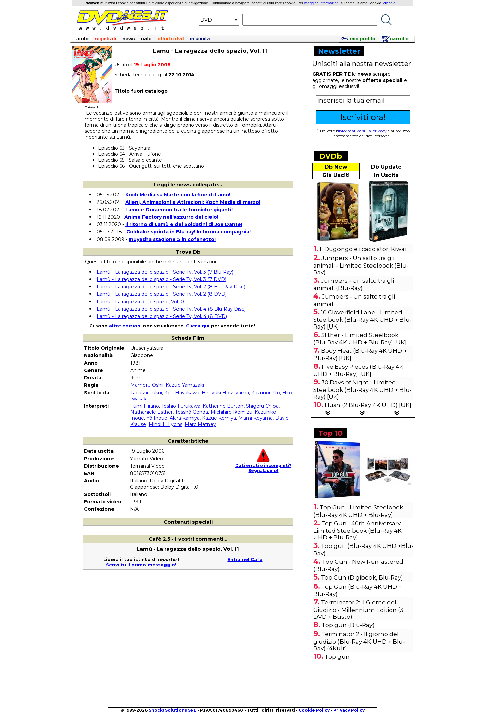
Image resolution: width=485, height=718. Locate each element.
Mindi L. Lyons (165, 424)
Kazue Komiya (219, 418)
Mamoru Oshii (146, 385)
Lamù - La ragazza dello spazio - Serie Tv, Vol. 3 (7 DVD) (161, 279)
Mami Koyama (255, 418)
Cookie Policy (314, 710)
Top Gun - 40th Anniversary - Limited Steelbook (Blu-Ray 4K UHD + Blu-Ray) (358, 530)
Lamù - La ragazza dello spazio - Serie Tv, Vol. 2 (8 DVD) (162, 294)
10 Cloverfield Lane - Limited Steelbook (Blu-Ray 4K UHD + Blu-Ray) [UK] (362, 319)
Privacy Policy (349, 710)
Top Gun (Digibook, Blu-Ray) (362, 577)
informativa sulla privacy (362, 130)
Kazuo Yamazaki (185, 385)
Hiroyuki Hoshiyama (225, 392)
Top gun (337, 656)
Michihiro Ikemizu (231, 412)
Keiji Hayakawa (181, 392)
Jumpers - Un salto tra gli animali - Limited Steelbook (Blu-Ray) (361, 265)
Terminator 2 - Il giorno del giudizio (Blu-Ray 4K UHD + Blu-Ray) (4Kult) (359, 641)
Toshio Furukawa (180, 406)
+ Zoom (92, 104)
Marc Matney (200, 424)
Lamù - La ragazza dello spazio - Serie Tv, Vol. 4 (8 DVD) (162, 316)
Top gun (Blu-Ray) (348, 625)
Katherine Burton (223, 406)
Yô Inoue (157, 418)
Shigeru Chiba (262, 406)
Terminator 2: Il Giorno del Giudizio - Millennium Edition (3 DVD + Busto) (358, 609)
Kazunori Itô (265, 392)
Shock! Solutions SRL (172, 710)
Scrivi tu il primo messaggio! (141, 564)
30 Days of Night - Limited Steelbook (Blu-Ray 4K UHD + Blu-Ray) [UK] (362, 389)
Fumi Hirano (144, 406)
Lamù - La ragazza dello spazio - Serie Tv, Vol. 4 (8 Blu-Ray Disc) (171, 309)
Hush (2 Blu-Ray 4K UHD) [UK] (368, 405)
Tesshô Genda (191, 412)
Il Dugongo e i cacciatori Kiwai (363, 249)
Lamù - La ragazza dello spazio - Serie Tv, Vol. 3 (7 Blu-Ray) (165, 272)
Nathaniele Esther (151, 412)
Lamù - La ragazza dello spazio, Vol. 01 (141, 302)
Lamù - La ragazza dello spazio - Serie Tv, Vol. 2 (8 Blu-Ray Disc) (171, 287)
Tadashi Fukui (146, 392)
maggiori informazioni (322, 3)
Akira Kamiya (185, 418)
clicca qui (390, 3)
